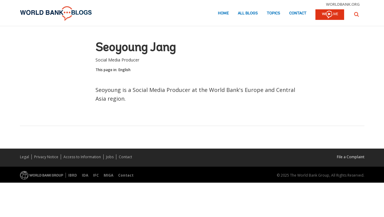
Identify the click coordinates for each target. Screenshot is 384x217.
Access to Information (82, 156)
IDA (85, 175)
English (124, 69)
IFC (96, 175)
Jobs (110, 156)
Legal (24, 156)
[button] (356, 14)
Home (223, 13)
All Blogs (248, 13)
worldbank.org (343, 4)
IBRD (72, 175)
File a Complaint (350, 156)
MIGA (108, 175)
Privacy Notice (46, 156)
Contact (297, 13)
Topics (273, 13)
